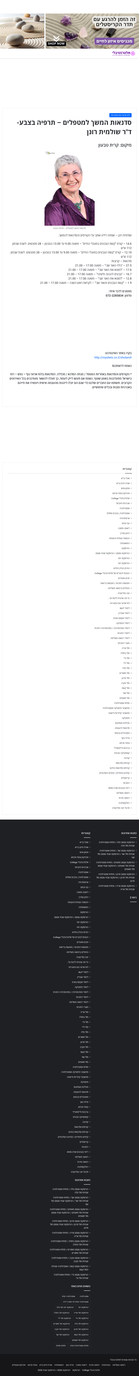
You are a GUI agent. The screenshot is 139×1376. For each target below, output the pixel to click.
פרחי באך (125, 738)
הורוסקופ (126, 548)
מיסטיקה (126, 718)
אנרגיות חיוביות (123, 503)
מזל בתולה (125, 653)
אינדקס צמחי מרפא (121, 493)
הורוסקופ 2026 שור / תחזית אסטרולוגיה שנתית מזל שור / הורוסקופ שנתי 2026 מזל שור (116, 854)
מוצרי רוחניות (124, 643)
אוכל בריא (125, 478)
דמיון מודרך (125, 533)
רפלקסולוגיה (124, 803)
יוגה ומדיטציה (124, 593)
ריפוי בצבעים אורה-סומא (119, 788)
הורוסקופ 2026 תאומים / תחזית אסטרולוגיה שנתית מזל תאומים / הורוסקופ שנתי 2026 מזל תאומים (115, 865)
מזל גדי (127, 658)
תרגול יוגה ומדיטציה (121, 808)
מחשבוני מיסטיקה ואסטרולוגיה (116, 708)
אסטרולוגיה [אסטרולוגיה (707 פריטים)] (84, 1296)
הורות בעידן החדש (122, 568)
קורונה (127, 758)
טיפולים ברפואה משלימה (119, 588)
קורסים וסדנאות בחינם (120, 768)
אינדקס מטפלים (18, 1365)
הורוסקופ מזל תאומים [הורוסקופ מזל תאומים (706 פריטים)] (80, 1340)
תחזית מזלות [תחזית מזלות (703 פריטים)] (61, 1346)
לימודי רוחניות (124, 633)
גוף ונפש (126, 523)
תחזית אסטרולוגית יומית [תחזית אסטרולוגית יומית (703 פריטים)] (79, 1346)
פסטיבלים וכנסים (122, 733)
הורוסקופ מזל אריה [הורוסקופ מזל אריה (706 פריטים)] (81, 1313)
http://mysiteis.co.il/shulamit (113, 357)
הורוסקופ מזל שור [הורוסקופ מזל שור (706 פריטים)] (63, 1335)
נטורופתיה (106, 1365)
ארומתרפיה (125, 518)
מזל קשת (126, 688)
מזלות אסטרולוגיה (122, 703)
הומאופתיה (125, 543)
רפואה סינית (124, 798)
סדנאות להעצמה (122, 728)
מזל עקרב (125, 683)
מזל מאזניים (124, 673)
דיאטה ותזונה (124, 528)
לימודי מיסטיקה (123, 623)
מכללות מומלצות (122, 723)
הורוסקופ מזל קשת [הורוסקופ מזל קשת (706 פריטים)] (81, 1335)
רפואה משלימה (123, 793)
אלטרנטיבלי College (120, 498)
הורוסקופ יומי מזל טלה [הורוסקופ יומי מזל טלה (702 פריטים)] (65, 1307)
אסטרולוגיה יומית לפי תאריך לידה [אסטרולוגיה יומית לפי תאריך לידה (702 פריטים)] (75, 1302)
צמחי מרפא (124, 743)
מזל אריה (126, 648)
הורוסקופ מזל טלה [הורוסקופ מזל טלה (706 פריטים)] (81, 1324)
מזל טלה (126, 668)
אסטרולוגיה (125, 508)
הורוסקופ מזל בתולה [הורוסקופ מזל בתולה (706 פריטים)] (62, 1313)
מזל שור (126, 693)
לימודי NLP (125, 608)
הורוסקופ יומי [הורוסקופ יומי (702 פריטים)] (83, 1307)
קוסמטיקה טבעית (122, 753)
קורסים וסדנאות (123, 763)
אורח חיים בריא (123, 483)
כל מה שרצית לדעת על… (119, 598)
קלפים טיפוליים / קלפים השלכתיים (114, 773)
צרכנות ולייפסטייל (122, 748)
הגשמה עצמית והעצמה (119, 538)
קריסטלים (125, 778)
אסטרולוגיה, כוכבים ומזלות (118, 513)
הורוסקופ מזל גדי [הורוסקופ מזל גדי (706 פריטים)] (81, 1318)
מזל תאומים (125, 698)
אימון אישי (125, 488)
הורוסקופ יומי (124, 558)
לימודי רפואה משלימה (120, 638)
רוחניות (126, 783)
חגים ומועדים (124, 578)
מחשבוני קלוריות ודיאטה (119, 713)
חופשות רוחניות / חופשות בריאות (115, 583)
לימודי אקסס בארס (121, 618)
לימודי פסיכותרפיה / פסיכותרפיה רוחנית (112, 628)
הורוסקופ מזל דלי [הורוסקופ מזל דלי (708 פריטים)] (64, 1318)
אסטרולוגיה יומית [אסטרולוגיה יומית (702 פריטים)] (68, 1296)
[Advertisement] (116, 925)
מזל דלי (126, 663)
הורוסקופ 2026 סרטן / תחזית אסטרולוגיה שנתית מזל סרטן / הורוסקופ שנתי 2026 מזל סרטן (115, 877)
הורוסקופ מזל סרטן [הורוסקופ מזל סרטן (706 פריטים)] (81, 1329)
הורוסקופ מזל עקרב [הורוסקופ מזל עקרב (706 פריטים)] (61, 1329)
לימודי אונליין (124, 613)
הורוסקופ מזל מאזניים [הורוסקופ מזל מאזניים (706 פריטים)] (61, 1324)
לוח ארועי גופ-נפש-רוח (120, 115)
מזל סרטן (126, 678)
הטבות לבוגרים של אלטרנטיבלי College (112, 573)
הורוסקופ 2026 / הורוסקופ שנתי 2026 (112, 553)
